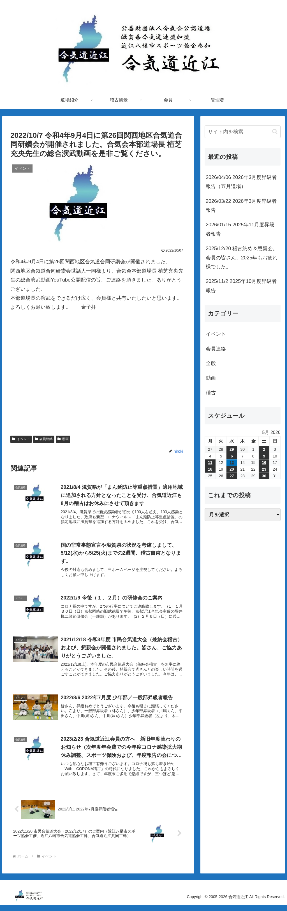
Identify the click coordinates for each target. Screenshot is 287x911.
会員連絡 (44, 439)
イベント (21, 439)
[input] (242, 132)
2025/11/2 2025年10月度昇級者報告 (241, 285)
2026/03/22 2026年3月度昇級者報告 (241, 205)
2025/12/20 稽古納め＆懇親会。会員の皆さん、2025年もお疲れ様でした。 (242, 257)
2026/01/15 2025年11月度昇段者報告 (240, 229)
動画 (63, 439)
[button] (275, 131)
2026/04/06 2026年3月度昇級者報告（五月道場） (241, 182)
